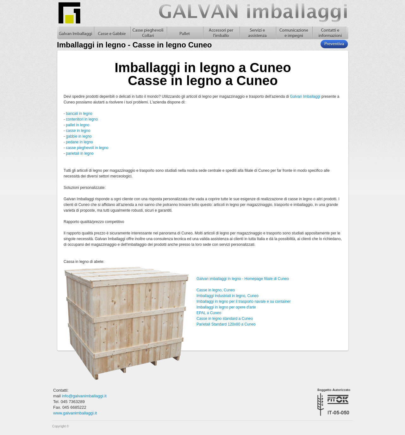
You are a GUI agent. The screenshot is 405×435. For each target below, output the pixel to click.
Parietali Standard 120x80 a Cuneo (226, 324)
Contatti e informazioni (330, 33)
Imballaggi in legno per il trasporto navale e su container (243, 301)
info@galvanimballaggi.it (84, 396)
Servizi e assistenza (257, 33)
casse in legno (78, 130)
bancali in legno (79, 113)
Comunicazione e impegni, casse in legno (294, 33)
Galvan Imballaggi (305, 96)
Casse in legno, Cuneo (215, 290)
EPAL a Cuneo (208, 313)
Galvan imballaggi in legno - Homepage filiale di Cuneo (242, 279)
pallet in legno (77, 125)
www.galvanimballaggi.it (75, 413)
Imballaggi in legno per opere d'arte (226, 307)
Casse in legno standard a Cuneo (224, 318)
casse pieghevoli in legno (87, 148)
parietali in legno (79, 153)
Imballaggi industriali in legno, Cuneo (227, 296)
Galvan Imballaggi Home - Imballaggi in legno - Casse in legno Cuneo (75, 33)
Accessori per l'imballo (221, 33)
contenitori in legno (82, 119)
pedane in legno (79, 142)
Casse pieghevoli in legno (148, 33)
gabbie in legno (78, 136)
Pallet (184, 33)
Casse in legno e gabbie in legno (112, 33)
